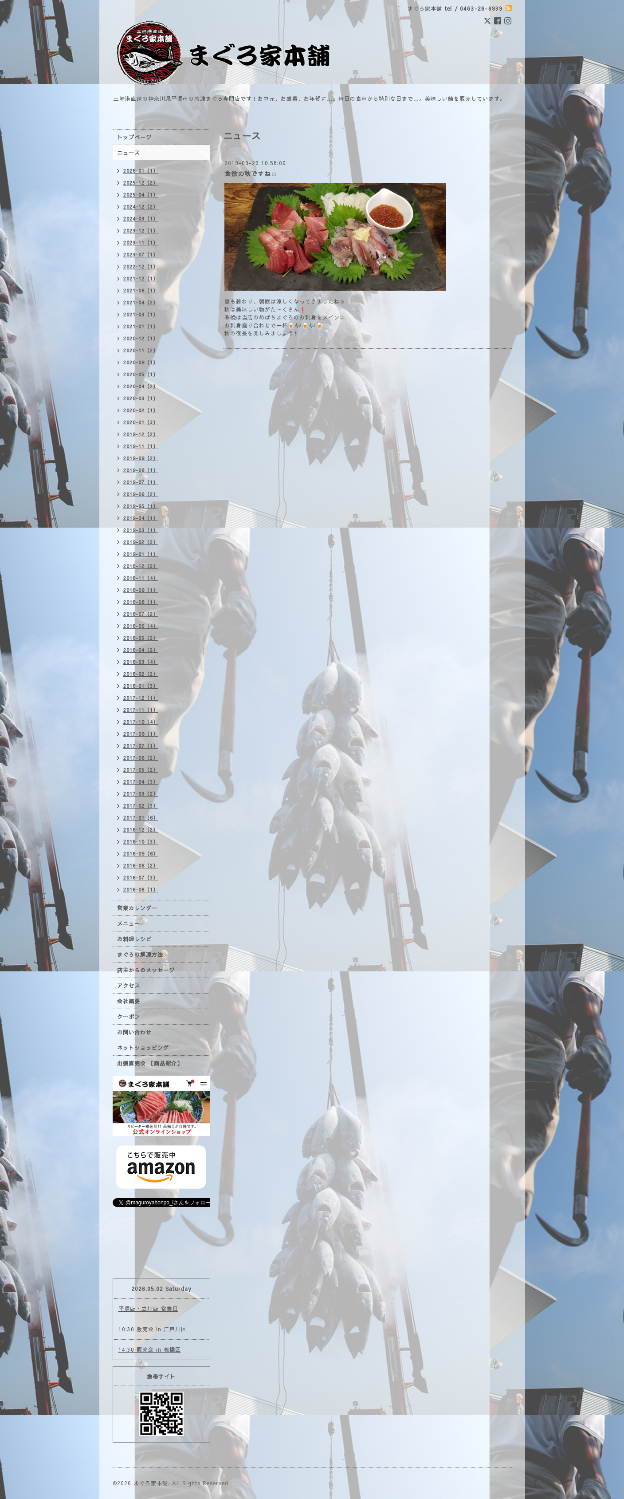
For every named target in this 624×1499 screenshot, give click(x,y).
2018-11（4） (140, 578)
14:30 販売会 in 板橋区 (149, 1349)
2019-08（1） (140, 470)
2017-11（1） (140, 709)
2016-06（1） (140, 889)
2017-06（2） (140, 757)
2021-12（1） (140, 278)
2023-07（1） (140, 254)
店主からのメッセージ (146, 970)
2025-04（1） (140, 194)
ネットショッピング (143, 1047)
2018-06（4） (140, 626)
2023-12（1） (140, 230)
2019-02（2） (140, 542)
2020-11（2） (140, 350)
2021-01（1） (140, 326)
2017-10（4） (140, 721)
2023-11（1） (140, 242)
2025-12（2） (140, 182)
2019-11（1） (140, 446)
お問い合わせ (134, 1032)
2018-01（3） (140, 685)
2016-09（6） (140, 853)
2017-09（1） (140, 733)
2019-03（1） (140, 530)
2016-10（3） (140, 841)
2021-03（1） (140, 314)
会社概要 (128, 1001)
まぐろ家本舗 (150, 1483)
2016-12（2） (140, 829)
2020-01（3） (140, 422)
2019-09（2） (140, 458)
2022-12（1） (140, 266)
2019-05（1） (140, 506)
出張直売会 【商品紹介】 (150, 1063)
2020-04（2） (140, 386)
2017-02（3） (140, 805)
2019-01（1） (140, 554)
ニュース (128, 152)
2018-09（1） (140, 590)
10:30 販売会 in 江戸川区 (152, 1329)
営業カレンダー (137, 907)
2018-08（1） (140, 602)
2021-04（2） (140, 302)
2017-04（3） (140, 781)
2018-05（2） (140, 638)
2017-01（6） (140, 817)
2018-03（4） (140, 662)
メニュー (128, 923)
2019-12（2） (140, 434)
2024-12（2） (140, 206)
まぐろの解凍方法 (140, 954)
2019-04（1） (140, 518)
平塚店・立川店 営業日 (148, 1308)
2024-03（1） (140, 218)
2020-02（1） (140, 410)
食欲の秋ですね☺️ (251, 173)
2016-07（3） (140, 877)
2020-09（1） (140, 362)
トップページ (134, 137)
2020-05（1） (140, 374)
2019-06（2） (140, 494)
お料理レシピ (134, 939)
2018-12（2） (140, 566)
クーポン (128, 1016)
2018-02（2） (140, 674)
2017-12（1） (140, 697)
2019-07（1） (140, 482)
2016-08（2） (140, 865)
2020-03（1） (140, 398)
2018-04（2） (140, 650)
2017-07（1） (140, 745)
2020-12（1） (140, 338)
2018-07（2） (140, 614)
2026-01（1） (140, 170)
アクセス (128, 985)
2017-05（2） (140, 769)
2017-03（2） (140, 793)
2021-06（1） (140, 290)
